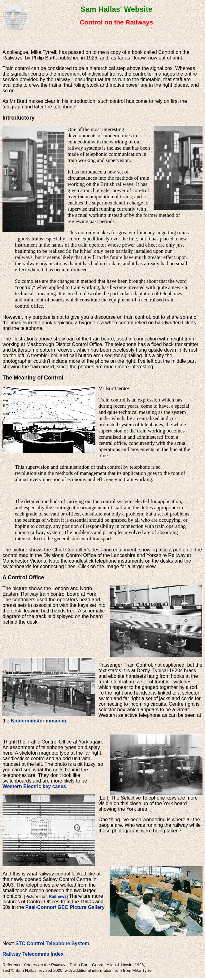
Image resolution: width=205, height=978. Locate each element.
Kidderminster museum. (39, 720)
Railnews (58, 896)
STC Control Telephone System (52, 943)
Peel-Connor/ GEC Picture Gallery (65, 907)
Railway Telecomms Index (32, 954)
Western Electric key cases (34, 786)
